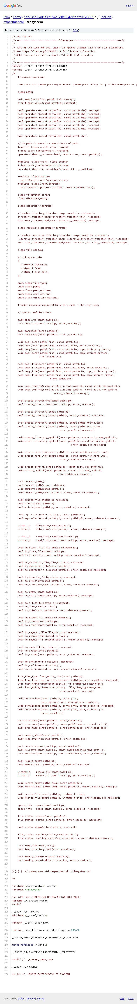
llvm (7, 17)
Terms (40, 998)
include (106, 17)
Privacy (31, 998)
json (130, 998)
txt (122, 998)
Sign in (129, 5)
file (75, 30)
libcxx (17, 17)
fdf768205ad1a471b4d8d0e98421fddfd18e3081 (59, 17)
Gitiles (21, 998)
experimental (14, 22)
